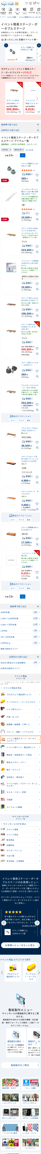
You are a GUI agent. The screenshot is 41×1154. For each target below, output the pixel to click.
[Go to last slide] (3, 923)
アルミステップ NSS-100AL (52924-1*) (29, 429)
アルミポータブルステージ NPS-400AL (30, 386)
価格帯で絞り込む (9, 124)
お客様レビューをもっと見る (20, 945)
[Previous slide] (3, 53)
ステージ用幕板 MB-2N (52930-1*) (29, 528)
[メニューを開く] (38, 3)
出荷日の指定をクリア (10, 668)
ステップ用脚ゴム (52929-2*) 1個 (29, 164)
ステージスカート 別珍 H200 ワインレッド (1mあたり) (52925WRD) (29, 458)
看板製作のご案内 (20, 1065)
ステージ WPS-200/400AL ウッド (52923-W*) (28, 326)
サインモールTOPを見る (14, 823)
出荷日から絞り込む (10, 130)
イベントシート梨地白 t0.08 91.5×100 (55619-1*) (30, 263)
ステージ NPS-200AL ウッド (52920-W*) (29, 229)
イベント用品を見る (12, 687)
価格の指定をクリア (9, 648)
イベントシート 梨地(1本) (28, 554)
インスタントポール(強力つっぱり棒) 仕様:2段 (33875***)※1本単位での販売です (29, 191)
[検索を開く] (23, 3)
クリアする (29, 150)
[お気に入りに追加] (34, 60)
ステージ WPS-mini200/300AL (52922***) (29, 299)
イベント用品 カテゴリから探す (15, 959)
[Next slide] (37, 53)
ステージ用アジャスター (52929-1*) (29, 363)
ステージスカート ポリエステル (30, 492)
